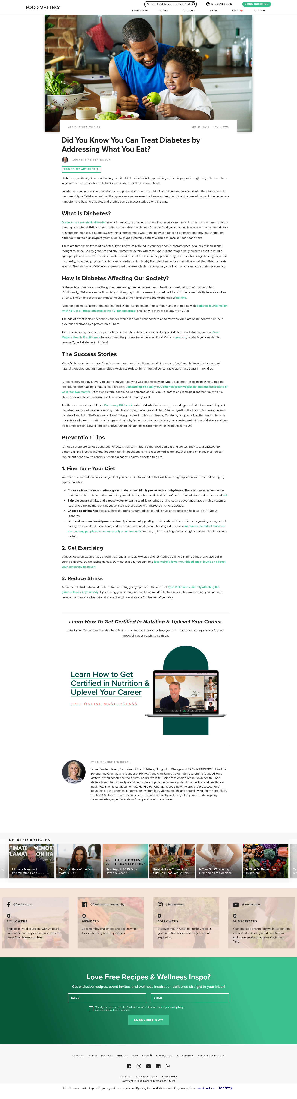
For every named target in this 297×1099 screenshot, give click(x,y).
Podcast (189, 10)
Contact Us (164, 1055)
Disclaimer (125, 1076)
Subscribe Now (148, 1020)
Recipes (163, 10)
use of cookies (205, 1088)
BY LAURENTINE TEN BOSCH (110, 762)
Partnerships (185, 1055)
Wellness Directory (211, 1055)
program (180, 337)
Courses (138, 10)
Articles (122, 1055)
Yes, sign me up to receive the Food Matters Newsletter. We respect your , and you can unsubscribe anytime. (139, 1008)
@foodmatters (22, 904)
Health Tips (91, 127)
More (258, 10)
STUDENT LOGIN (218, 4)
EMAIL (158, 998)
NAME (75, 998)
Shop (237, 10)
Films (214, 10)
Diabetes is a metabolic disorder (84, 222)
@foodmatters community (107, 904)
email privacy (176, 1007)
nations (181, 298)
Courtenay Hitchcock (118, 405)
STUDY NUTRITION (256, 3)
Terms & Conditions (146, 1076)
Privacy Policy (169, 1076)
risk (225, 495)
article (74, 127)
